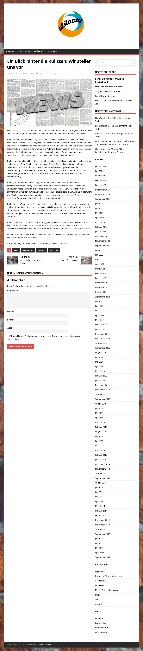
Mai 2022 (99, 259)
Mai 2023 (99, 213)
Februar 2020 (101, 375)
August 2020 (100, 352)
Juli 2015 (99, 436)
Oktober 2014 (101, 473)
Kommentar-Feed (103, 627)
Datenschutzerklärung (31, 51)
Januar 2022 (100, 278)
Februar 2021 (101, 324)
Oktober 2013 (101, 529)
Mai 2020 (99, 361)
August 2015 (100, 431)
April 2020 (99, 366)
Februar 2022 (101, 273)
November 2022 (102, 241)
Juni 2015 (99, 441)
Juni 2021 (99, 306)
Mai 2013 (99, 548)
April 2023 (99, 217)
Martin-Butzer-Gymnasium (107, 590)
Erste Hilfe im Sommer (105, 96)
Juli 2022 (99, 250)
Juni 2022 (99, 254)
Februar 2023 (101, 227)
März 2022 (100, 268)
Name (10, 311)
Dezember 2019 (102, 385)
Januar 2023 (100, 231)
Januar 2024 (100, 185)
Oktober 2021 (101, 292)
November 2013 (102, 524)
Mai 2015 (99, 445)
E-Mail (10, 319)
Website (10, 327)
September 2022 (102, 245)
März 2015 (100, 450)
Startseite (11, 51)
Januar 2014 (100, 515)
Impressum (52, 51)
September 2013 (102, 534)
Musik (97, 594)
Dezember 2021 (102, 282)
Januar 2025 (100, 166)
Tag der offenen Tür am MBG (108, 91)
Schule (41, 250)
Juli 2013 (99, 538)
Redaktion (28, 250)
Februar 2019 (101, 427)
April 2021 (99, 315)
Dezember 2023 (102, 189)
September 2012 (102, 557)
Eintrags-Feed (101, 623)
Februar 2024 (101, 180)
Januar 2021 (100, 329)
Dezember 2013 (102, 520)
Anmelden (99, 618)
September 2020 (102, 348)
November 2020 (102, 338)
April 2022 (99, 264)
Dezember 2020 (102, 334)
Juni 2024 (99, 171)
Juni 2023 (99, 208)
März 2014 (100, 506)
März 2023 (100, 222)
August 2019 (100, 403)
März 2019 (100, 422)
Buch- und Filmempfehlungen (108, 576)
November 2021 (102, 287)
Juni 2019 (99, 408)
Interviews (99, 585)
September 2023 (102, 199)
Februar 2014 (101, 510)
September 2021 (102, 296)
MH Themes (46, 645)
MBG (16, 250)
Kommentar (12, 290)
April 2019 (99, 417)
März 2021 (100, 320)
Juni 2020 (99, 357)
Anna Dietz (29, 73)
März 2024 (100, 175)
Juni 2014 (99, 492)
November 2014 (102, 468)
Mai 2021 (99, 310)
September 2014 (102, 478)
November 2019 (102, 389)
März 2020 (100, 371)
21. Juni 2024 (16, 73)
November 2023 (102, 194)
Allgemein (42, 73)
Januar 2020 (100, 380)
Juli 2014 (99, 487)
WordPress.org (102, 632)
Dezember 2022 (102, 236)
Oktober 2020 (101, 343)
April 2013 (99, 552)
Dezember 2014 (102, 464)
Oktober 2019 (101, 394)
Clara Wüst (100, 118)
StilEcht (50, 73)
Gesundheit (100, 580)
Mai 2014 (99, 496)
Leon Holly (100, 125)
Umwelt (98, 604)
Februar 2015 (101, 455)
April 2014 (99, 501)
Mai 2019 (99, 413)
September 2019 (102, 399)
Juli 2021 (99, 301)
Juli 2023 (99, 203)
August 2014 (100, 482)
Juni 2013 (99, 543)
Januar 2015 (100, 459)
